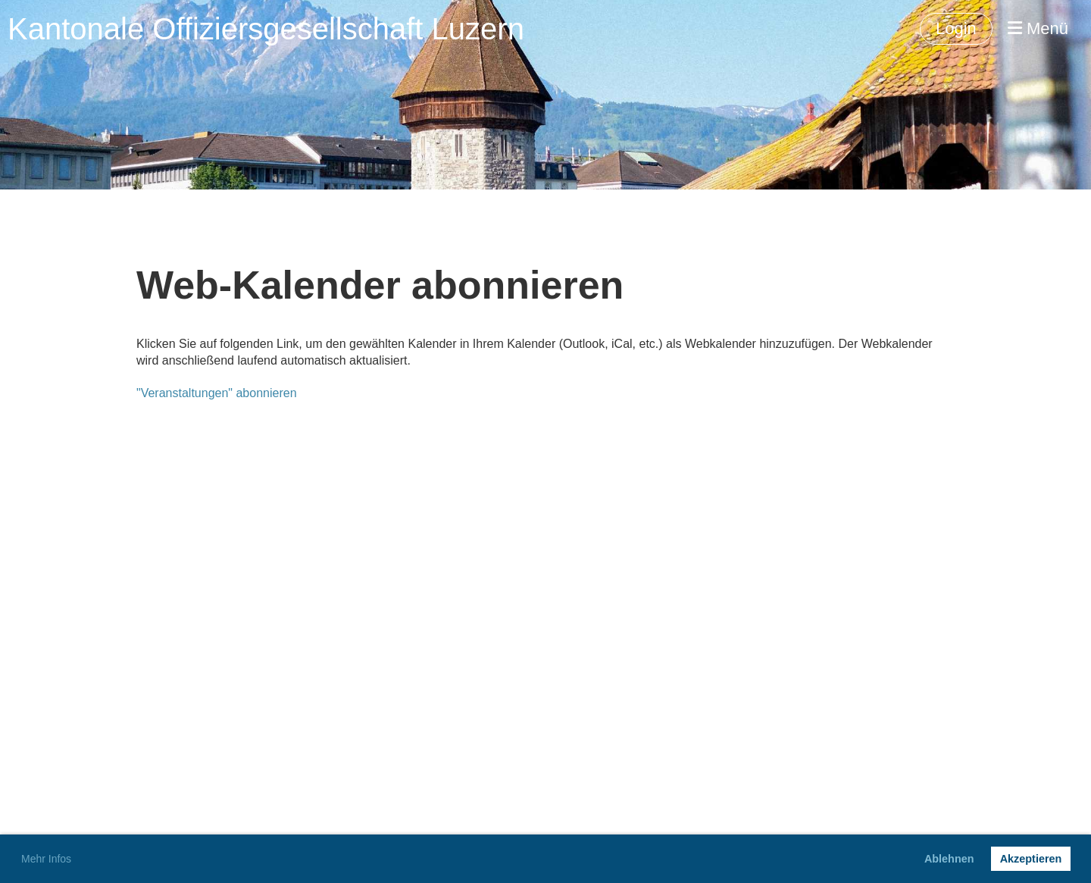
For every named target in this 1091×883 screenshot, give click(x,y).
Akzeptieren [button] (1031, 859)
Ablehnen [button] (949, 859)
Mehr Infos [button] (46, 859)
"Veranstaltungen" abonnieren (216, 393)
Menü (1038, 28)
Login (956, 28)
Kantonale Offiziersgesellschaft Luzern (266, 28)
